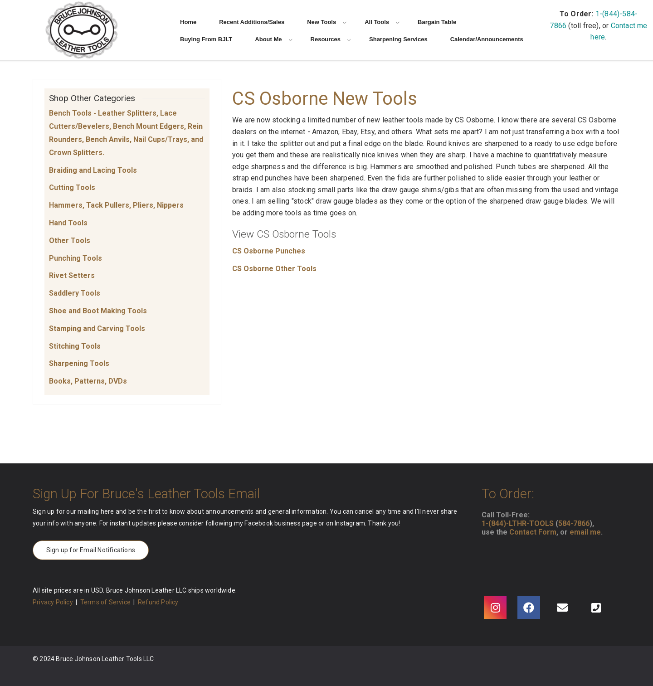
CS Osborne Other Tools (274, 268)
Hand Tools (68, 223)
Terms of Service (105, 602)
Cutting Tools (72, 187)
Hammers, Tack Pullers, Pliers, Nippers (116, 205)
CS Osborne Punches (268, 251)
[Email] (562, 607)
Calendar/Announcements (486, 39)
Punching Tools (75, 258)
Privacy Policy (53, 602)
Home (188, 22)
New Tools (326, 22)
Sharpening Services (398, 39)
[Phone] (596, 607)
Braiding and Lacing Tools (93, 170)
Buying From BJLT (206, 39)
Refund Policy (158, 602)
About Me (273, 39)
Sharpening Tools (79, 363)
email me (585, 532)
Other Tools (69, 240)
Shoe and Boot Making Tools (98, 311)
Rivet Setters (72, 275)
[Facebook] (528, 607)
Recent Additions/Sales (251, 22)
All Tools (382, 22)
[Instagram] (495, 607)
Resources (331, 39)
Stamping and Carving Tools (97, 328)
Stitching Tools (75, 346)
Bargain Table (437, 22)
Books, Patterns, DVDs (88, 381)
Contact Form (532, 532)
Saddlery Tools (74, 293)
